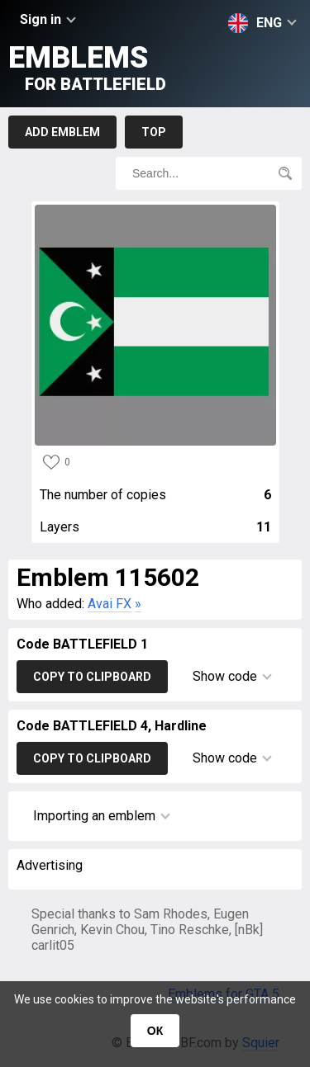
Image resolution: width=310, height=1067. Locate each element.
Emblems (87, 67)
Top (153, 132)
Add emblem (62, 132)
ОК (155, 1030)
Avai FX (109, 603)
